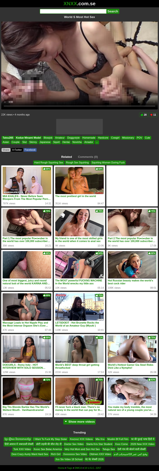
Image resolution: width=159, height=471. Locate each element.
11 (153, 114)
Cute (147, 137)
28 (144, 114)
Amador (88, 142)
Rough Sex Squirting (77, 162)
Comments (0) (88, 156)
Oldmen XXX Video (100, 454)
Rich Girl (55, 454)
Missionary (128, 137)
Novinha (77, 142)
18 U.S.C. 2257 (92, 468)
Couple (16, 142)
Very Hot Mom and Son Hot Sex (82, 449)
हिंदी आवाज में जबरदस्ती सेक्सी (19, 444)
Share (6, 150)
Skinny (33, 142)
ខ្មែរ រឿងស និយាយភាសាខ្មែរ (18, 439)
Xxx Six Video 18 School (68, 459)
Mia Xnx (100, 439)
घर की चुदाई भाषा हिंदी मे (142, 439)
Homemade (88, 137)
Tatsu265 (8, 137)
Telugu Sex (108, 449)
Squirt (56, 142)
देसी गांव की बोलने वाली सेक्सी (131, 449)
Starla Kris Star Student (99, 444)
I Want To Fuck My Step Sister (50, 439)
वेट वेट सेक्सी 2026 (94, 459)
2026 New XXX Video (142, 444)
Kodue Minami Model (28, 137)
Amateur (59, 137)
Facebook (30, 150)
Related (66, 156)
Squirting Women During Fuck (108, 162)
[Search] (73, 11)
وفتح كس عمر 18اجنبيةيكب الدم (131, 454)
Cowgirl (115, 137)
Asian (6, 142)
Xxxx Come (121, 444)
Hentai (66, 142)
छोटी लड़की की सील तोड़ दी (48, 444)
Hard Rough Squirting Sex (48, 162)
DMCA (78, 468)
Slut (24, 142)
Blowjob (48, 137)
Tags (70, 468)
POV (139, 137)
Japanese (45, 142)
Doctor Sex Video (74, 444)
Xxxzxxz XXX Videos (81, 439)
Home (61, 468)
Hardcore (103, 137)
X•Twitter (17, 150)
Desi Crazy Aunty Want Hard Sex (30, 454)
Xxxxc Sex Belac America (48, 449)
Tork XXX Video (22, 449)
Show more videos (79, 421)
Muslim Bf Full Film (117, 439)
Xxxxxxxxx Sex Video (75, 454)
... (97, 142)
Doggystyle (73, 137)
